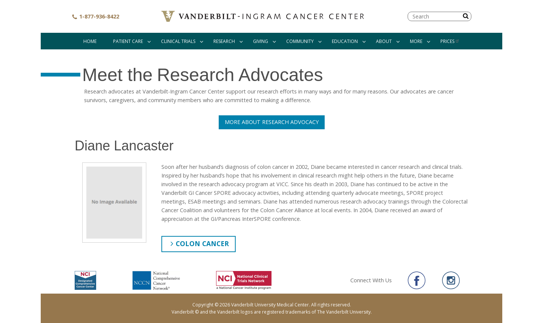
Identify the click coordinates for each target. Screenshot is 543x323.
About (384, 41)
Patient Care (128, 41)
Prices (450, 41)
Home (90, 41)
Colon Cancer (202, 243)
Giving (260, 41)
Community (300, 41)
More (416, 41)
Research (224, 41)
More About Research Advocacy (272, 122)
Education (345, 41)
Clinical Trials (178, 41)
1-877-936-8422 (95, 16)
